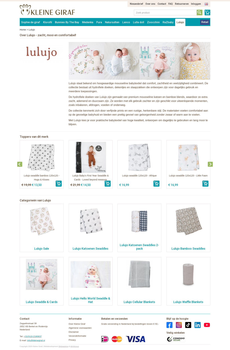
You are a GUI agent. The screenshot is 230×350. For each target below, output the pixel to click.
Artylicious (75, 346)
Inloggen (196, 4)
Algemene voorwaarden (80, 328)
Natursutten (112, 22)
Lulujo (180, 22)
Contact (162, 4)
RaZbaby (168, 22)
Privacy (72, 340)
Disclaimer (74, 332)
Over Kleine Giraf (77, 324)
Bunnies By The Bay (67, 22)
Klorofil (47, 22)
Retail (204, 22)
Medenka (87, 22)
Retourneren (182, 4)
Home (23, 29)
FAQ (170, 4)
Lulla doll (138, 22)
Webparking (64, 346)
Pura (99, 22)
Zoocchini (153, 22)
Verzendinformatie (77, 336)
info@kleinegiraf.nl (36, 340)
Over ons (150, 4)
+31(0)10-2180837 (33, 336)
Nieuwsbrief (136, 4)
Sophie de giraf (30, 22)
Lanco (126, 22)
